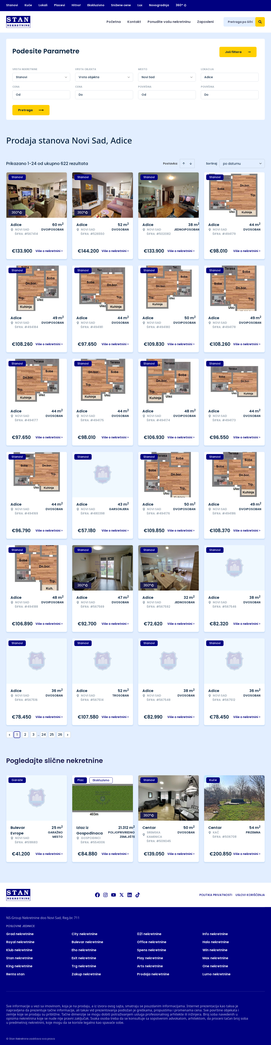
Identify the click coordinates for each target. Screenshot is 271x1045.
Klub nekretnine (19, 948)
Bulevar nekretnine (87, 940)
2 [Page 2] (25, 732)
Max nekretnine (215, 956)
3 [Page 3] (33, 732)
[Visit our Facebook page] (97, 893)
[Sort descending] (191, 161)
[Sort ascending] (184, 161)
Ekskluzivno (95, 5)
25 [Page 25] (52, 732)
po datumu (232, 161)
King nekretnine (19, 964)
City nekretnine (84, 932)
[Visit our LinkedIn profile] (129, 893)
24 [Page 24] (43, 732)
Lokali (43, 5)
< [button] (9, 733)
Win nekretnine (214, 948)
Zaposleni (205, 21)
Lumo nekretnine (216, 972)
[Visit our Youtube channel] (113, 893)
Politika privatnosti (215, 893)
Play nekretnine (150, 956)
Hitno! (76, 5)
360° (181, 5)
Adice (208, 75)
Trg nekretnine (84, 964)
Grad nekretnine (20, 932)
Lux (139, 5)
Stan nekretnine (19, 956)
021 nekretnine (149, 932)
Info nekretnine (215, 932)
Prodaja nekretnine (153, 972)
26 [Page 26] (60, 732)
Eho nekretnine (84, 948)
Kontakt (134, 21)
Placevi (59, 5)
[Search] (260, 22)
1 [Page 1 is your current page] (17, 732)
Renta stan (15, 972)
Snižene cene (121, 5)
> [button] (67, 733)
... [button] (38, 732)
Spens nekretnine (151, 948)
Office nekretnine (151, 940)
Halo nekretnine (215, 940)
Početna (114, 21)
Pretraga (31, 108)
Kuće (28, 5)
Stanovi (12, 5)
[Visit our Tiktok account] (137, 893)
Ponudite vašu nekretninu (169, 21)
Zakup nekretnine (86, 972)
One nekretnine (215, 964)
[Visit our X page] (121, 893)
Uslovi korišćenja (250, 893)
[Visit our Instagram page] (105, 893)
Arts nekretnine (150, 964)
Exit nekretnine (84, 956)
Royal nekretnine (20, 940)
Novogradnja (159, 5)
